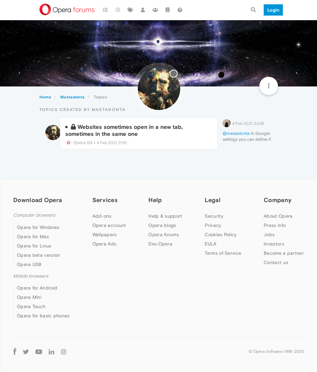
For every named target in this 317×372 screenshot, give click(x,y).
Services (105, 199)
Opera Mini (29, 297)
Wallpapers (104, 234)
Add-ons (102, 216)
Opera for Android (37, 288)
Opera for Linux (34, 245)
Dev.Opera (160, 243)
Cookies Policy (221, 234)
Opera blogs (162, 225)
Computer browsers (34, 215)
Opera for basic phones (43, 315)
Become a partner (284, 253)
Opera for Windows (38, 227)
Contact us (276, 262)
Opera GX (79, 142)
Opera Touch (31, 306)
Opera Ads (104, 243)
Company (277, 199)
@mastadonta (236, 133)
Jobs (269, 234)
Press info (275, 225)
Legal (213, 199)
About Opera (278, 216)
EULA (210, 243)
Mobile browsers (30, 276)
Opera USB (29, 264)
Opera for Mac (33, 236)
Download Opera (37, 199)
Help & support (165, 216)
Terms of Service (223, 253)
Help (155, 199)
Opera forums (163, 234)
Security (214, 216)
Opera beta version (38, 255)
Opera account (109, 225)
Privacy (213, 225)
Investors (274, 243)
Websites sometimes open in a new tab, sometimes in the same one (124, 130)
